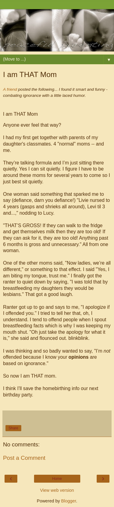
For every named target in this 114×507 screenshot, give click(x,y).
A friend (10, 89)
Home (57, 479)
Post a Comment (24, 458)
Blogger (68, 500)
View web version (57, 490)
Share (13, 428)
